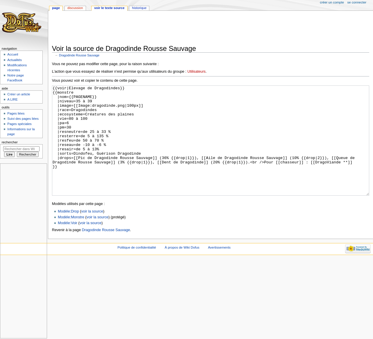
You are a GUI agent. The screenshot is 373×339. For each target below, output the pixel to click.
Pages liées (15, 113)
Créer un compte (332, 2)
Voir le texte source (109, 8)
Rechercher (10, 142)
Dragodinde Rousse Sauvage (79, 55)
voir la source (92, 233)
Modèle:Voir (67, 245)
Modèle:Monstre (71, 239)
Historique (139, 8)
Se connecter (357, 2)
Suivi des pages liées (23, 118)
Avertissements (219, 269)
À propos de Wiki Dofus (182, 269)
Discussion (75, 8)
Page (56, 8)
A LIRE (12, 99)
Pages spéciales (19, 124)
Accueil (12, 54)
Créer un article (18, 94)
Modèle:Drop (68, 233)
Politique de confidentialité (136, 269)
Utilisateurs (196, 71)
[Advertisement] (157, 28)
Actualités (14, 60)
